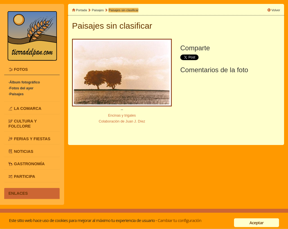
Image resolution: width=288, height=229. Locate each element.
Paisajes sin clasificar (123, 10)
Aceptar (256, 222)
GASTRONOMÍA (29, 164)
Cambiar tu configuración (179, 220)
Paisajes (98, 10)
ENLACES (18, 193)
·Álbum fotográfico (24, 82)
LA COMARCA (27, 108)
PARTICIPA (24, 176)
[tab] (32, 69)
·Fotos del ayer (20, 88)
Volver (275, 10)
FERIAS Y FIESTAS (32, 138)
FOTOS (21, 69)
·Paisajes (16, 94)
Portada (81, 10)
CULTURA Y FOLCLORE (22, 123)
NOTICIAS (23, 151)
